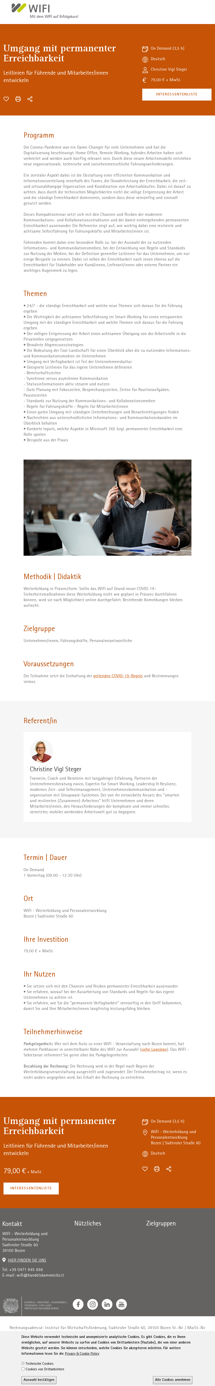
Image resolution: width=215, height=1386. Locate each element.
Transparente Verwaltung (178, 1347)
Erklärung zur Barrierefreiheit (107, 1347)
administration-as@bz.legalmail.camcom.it (122, 1334)
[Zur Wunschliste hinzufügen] (6, 99)
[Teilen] (30, 99)
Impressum (39, 1347)
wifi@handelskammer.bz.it (40, 1276)
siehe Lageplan (154, 1050)
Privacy (59, 1347)
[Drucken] (18, 99)
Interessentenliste (177, 95)
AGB (73, 1347)
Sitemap (145, 1347)
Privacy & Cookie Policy (82, 1379)
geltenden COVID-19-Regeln (118, 676)
